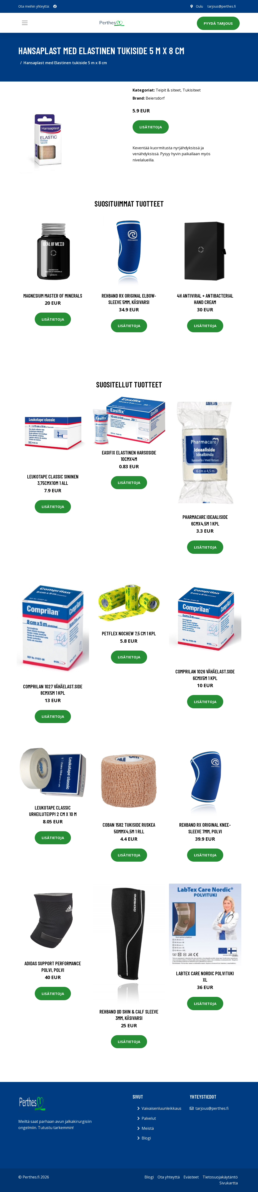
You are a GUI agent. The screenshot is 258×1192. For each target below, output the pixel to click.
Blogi (146, 1138)
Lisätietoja (150, 127)
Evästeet (191, 1177)
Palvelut (149, 1118)
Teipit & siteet (168, 90)
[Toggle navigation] (24, 22)
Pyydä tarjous (218, 23)
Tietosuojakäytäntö (220, 1177)
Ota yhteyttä (169, 1177)
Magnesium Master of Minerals (52, 296)
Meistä (148, 1128)
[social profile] (55, 6)
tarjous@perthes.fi (222, 6)
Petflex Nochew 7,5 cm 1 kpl (129, 633)
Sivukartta (228, 1183)
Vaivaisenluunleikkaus (161, 1108)
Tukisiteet (192, 90)
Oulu (199, 6)
